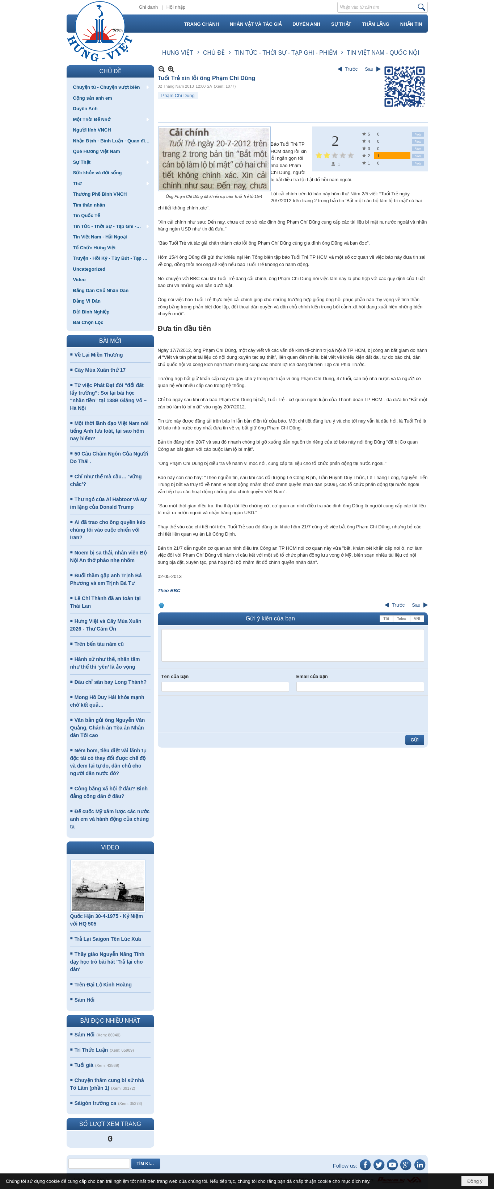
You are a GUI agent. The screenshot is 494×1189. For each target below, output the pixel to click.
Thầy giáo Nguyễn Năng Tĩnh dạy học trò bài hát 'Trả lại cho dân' (107, 961)
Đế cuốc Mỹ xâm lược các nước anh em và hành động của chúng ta (110, 819)
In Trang (161, 605)
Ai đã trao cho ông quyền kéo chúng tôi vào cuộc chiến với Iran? (107, 529)
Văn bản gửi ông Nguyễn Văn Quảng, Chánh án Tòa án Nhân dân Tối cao (107, 727)
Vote (418, 134)
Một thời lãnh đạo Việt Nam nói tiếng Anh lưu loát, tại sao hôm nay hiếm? (109, 430)
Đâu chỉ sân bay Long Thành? (111, 682)
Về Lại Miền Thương (99, 355)
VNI (417, 619)
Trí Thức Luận (91, 1050)
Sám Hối (84, 1000)
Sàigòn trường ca (95, 1103)
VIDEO (110, 847)
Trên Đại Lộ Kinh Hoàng (103, 985)
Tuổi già (84, 1065)
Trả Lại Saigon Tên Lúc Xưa (108, 939)
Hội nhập (176, 7)
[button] (110, 87)
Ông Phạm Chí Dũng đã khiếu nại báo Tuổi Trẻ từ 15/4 (214, 196)
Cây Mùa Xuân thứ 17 (100, 370)
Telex (401, 619)
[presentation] (216, 714)
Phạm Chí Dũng (178, 95)
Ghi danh (148, 7)
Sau (369, 69)
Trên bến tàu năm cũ (99, 644)
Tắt (386, 619)
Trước (351, 69)
